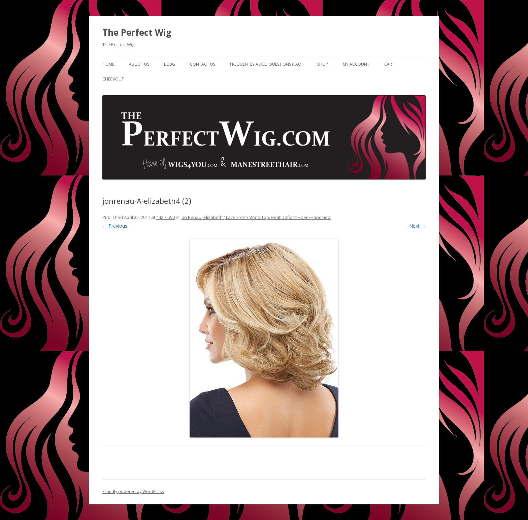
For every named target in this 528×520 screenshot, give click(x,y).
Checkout (113, 79)
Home (108, 64)
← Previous (114, 226)
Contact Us (202, 64)
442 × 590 (165, 217)
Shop (322, 64)
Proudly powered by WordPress (133, 491)
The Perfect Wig (136, 32)
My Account (356, 64)
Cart (389, 64)
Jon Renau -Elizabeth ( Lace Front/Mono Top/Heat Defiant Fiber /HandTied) (255, 217)
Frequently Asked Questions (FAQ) (266, 64)
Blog (169, 64)
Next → (417, 226)
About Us (139, 64)
